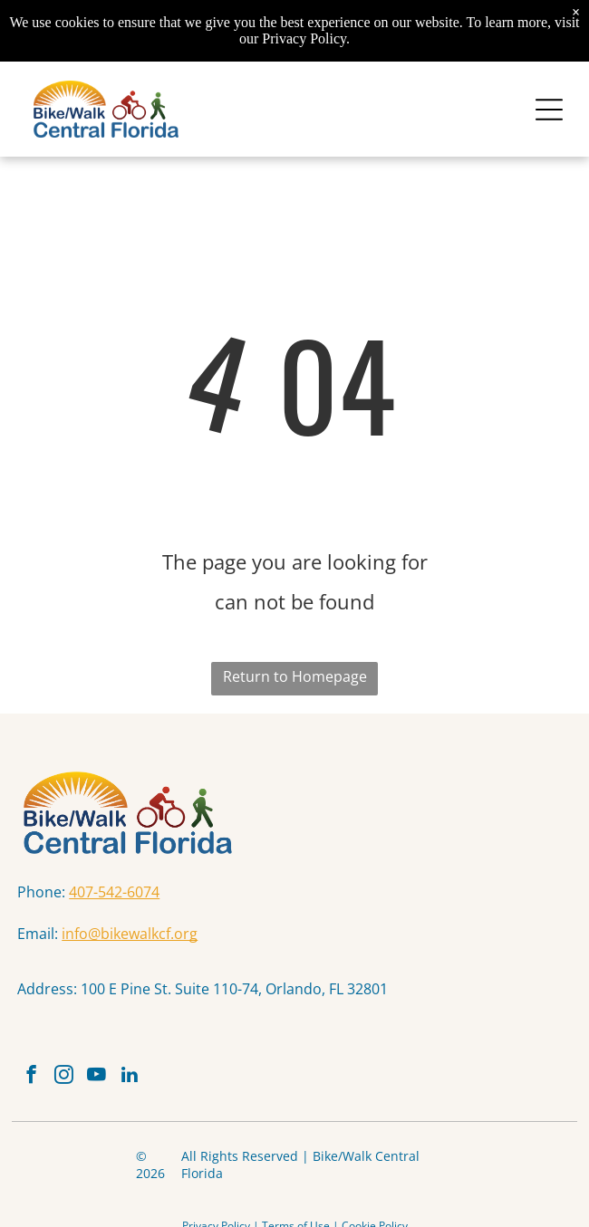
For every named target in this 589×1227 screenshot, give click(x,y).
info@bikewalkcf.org (130, 934)
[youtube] (96, 1076)
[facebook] (31, 1076)
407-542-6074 (114, 892)
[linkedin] (129, 1076)
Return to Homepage (295, 676)
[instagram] (64, 1076)
